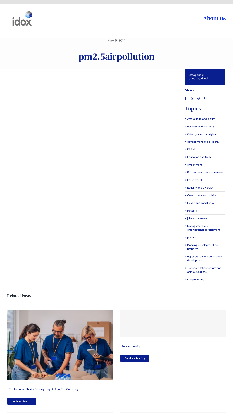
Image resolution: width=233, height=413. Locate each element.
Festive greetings (132, 346)
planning (192, 237)
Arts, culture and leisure (201, 118)
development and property (203, 141)
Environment (194, 180)
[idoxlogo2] (22, 11)
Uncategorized (197, 78)
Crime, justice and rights (201, 134)
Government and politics (201, 195)
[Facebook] (185, 98)
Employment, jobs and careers (205, 172)
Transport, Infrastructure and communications (204, 269)
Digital (190, 149)
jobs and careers (197, 218)
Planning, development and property (203, 246)
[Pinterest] (205, 98)
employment (194, 164)
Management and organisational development (203, 227)
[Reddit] (198, 98)
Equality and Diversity (200, 187)
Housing (191, 210)
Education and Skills (198, 157)
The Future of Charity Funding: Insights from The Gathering (43, 389)
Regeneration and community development (204, 258)
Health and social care (200, 203)
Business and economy (200, 126)
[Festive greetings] (173, 323)
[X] (192, 98)
